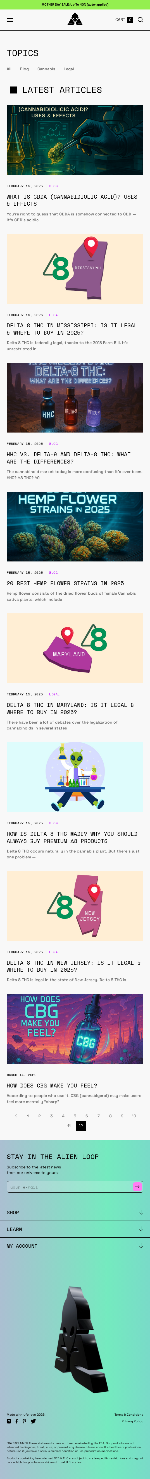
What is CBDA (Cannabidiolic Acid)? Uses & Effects (72, 200)
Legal (69, 68)
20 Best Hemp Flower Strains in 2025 (65, 583)
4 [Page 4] (63, 1115)
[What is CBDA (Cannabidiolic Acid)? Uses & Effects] (75, 140)
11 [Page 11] (69, 1125)
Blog (24, 68)
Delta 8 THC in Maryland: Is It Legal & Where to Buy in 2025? (70, 708)
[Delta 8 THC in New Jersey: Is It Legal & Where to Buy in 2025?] (75, 906)
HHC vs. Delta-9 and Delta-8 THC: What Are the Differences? (69, 457)
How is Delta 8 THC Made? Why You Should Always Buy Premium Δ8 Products (72, 837)
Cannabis (46, 68)
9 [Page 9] (122, 1115)
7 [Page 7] (98, 1115)
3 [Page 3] (51, 1115)
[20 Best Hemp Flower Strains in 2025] (75, 526)
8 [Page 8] (110, 1115)
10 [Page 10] (134, 1115)
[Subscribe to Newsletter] (137, 1186)
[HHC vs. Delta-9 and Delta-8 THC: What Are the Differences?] (75, 398)
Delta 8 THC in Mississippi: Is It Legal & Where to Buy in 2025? (72, 329)
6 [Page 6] (86, 1115)
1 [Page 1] (28, 1115)
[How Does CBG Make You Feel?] (75, 1029)
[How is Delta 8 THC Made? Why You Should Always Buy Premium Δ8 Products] (75, 777)
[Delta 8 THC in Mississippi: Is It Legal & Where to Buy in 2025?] (75, 269)
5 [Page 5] (75, 1115)
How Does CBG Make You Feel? (52, 1085)
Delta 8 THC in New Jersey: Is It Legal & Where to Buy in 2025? (74, 966)
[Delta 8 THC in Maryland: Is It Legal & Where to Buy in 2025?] (75, 648)
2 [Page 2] (39, 1115)
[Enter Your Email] (71, 1186)
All (9, 68)
